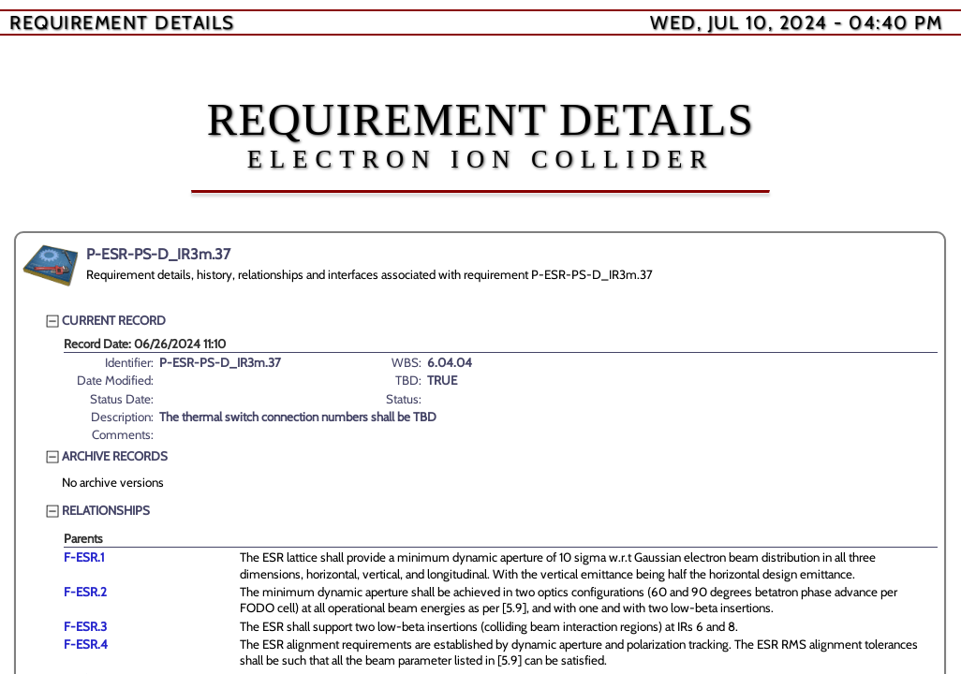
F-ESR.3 (85, 626)
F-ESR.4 (86, 644)
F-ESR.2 (85, 591)
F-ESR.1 (84, 556)
